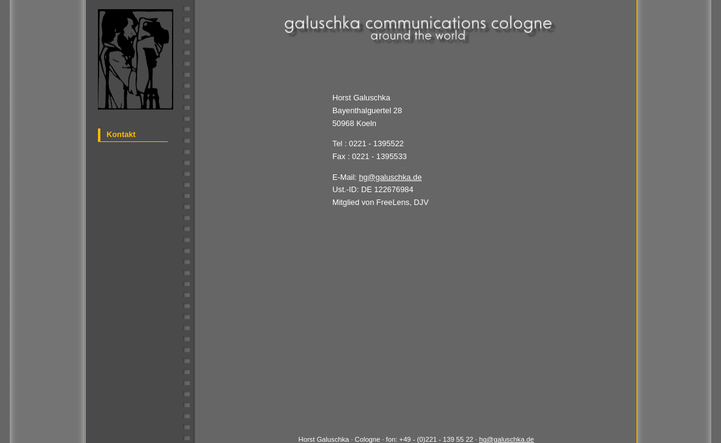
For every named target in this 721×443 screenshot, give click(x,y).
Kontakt (121, 134)
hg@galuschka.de (390, 177)
